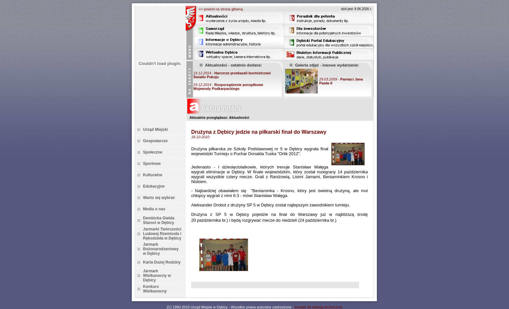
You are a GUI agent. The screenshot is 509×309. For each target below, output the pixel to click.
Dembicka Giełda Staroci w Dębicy (159, 220)
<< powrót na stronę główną (221, 9)
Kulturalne (152, 175)
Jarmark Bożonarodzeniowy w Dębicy (161, 249)
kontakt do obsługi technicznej (318, 307)
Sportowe (152, 163)
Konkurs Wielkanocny (155, 288)
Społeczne (152, 152)
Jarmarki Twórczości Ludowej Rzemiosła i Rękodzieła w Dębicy (162, 234)
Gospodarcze (155, 141)
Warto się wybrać (159, 197)
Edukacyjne (154, 186)
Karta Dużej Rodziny (162, 262)
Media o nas (154, 209)
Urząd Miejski (155, 129)
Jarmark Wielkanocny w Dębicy (157, 275)
